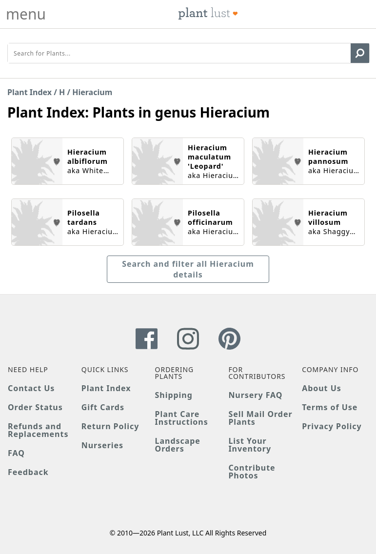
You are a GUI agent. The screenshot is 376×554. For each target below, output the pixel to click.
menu (26, 14)
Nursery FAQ (255, 395)
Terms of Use (329, 407)
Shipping (174, 395)
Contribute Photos (251, 471)
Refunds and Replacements (38, 430)
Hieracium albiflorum (87, 156)
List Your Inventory (249, 444)
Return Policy (110, 426)
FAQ (16, 453)
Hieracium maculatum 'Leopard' (209, 157)
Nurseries (102, 445)
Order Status (35, 407)
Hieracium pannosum (328, 156)
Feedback (28, 472)
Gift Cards (102, 407)
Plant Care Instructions (181, 418)
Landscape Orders (177, 444)
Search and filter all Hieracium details (188, 269)
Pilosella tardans (83, 217)
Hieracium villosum (328, 217)
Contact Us (31, 388)
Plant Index (29, 92)
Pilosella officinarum (210, 217)
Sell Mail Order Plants (260, 418)
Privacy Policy (331, 426)
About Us (321, 388)
